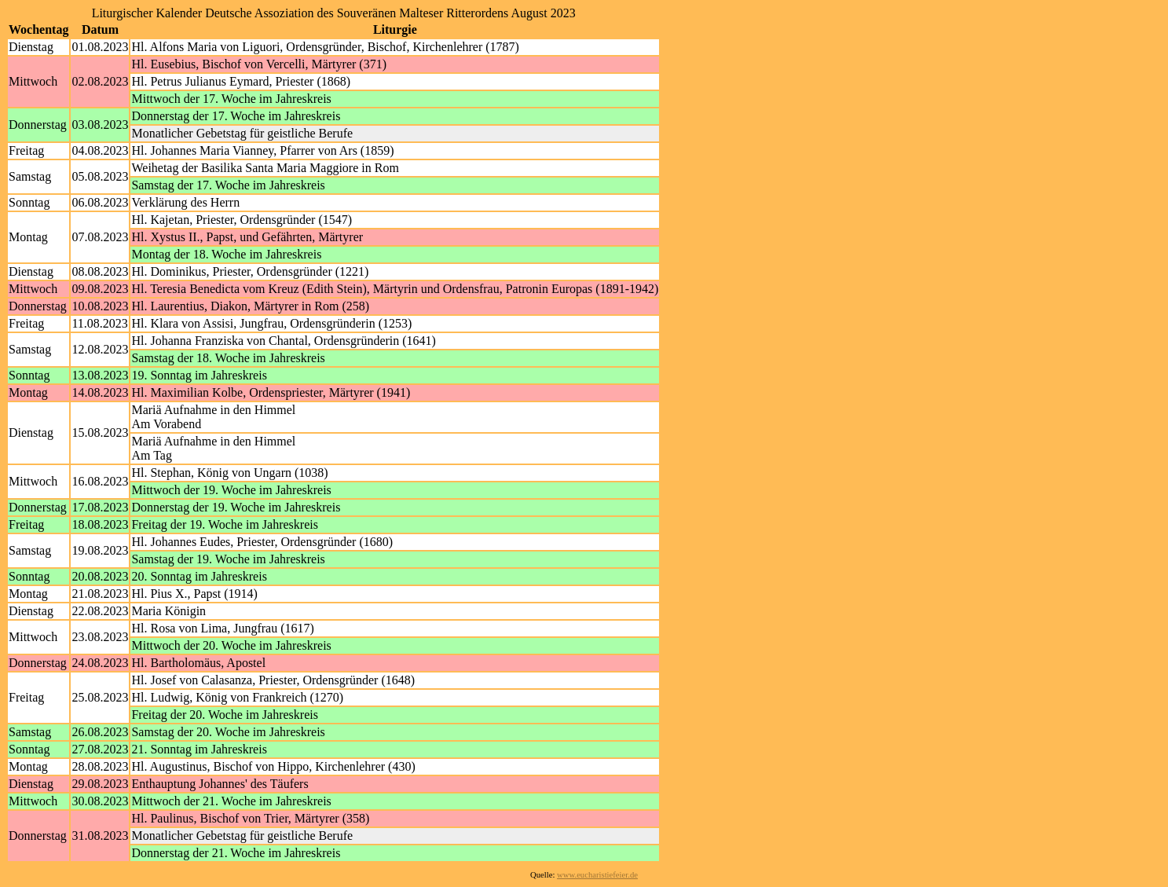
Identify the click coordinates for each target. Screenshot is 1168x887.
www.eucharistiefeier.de (597, 875)
